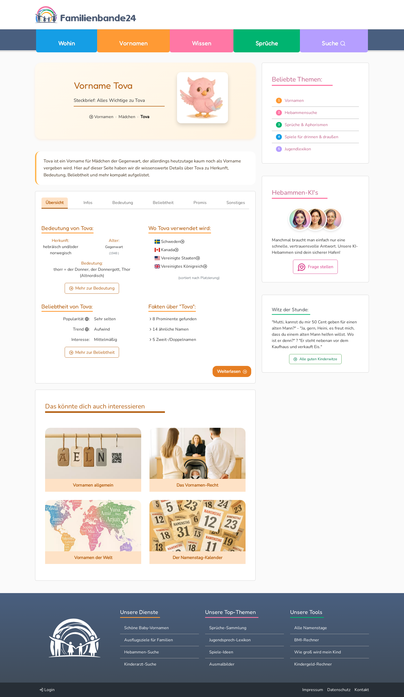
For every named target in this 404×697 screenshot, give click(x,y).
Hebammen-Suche (141, 652)
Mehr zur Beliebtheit (92, 352)
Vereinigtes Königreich (182, 266)
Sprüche (267, 43)
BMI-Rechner (306, 640)
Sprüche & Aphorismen (306, 125)
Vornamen (133, 43)
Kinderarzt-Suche (140, 664)
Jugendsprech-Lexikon (230, 640)
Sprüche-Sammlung (227, 628)
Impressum (312, 690)
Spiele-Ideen (221, 652)
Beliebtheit (163, 203)
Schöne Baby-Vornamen (146, 628)
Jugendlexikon (298, 149)
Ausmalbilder (221, 664)
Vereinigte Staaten (178, 258)
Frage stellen (315, 267)
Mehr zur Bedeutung (92, 288)
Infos (87, 203)
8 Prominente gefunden (175, 319)
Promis (200, 203)
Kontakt (362, 690)
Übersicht (55, 203)
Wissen (202, 43)
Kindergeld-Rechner (313, 664)
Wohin (66, 43)
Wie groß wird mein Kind (317, 652)
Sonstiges (235, 203)
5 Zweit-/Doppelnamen (174, 339)
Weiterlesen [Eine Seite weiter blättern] (232, 371)
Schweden (170, 241)
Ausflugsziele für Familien (148, 640)
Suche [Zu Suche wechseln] (334, 43)
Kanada (167, 250)
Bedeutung (122, 203)
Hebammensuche (301, 113)
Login (47, 690)
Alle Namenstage (310, 628)
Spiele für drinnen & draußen (311, 137)
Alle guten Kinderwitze (315, 359)
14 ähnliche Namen (171, 329)
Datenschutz (338, 690)
